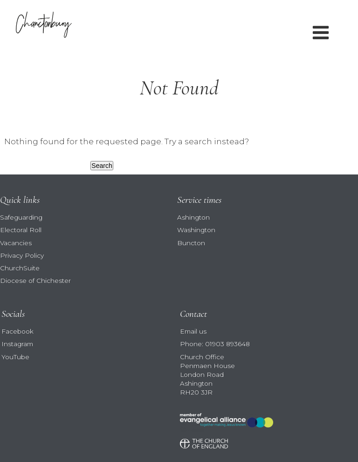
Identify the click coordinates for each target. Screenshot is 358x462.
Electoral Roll (20, 230)
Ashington (193, 217)
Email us (193, 331)
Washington (196, 230)
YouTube (15, 357)
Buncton (191, 243)
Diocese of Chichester (35, 280)
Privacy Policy (22, 255)
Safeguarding (21, 217)
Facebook (17, 331)
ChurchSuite (20, 268)
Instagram (17, 344)
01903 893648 (227, 344)
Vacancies (16, 243)
